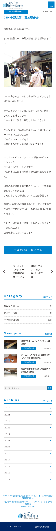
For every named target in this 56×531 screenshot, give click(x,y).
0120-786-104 (14, 526)
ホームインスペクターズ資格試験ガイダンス (18, 271)
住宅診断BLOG (15, 11)
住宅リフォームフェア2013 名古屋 (38, 271)
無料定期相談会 (42, 526)
